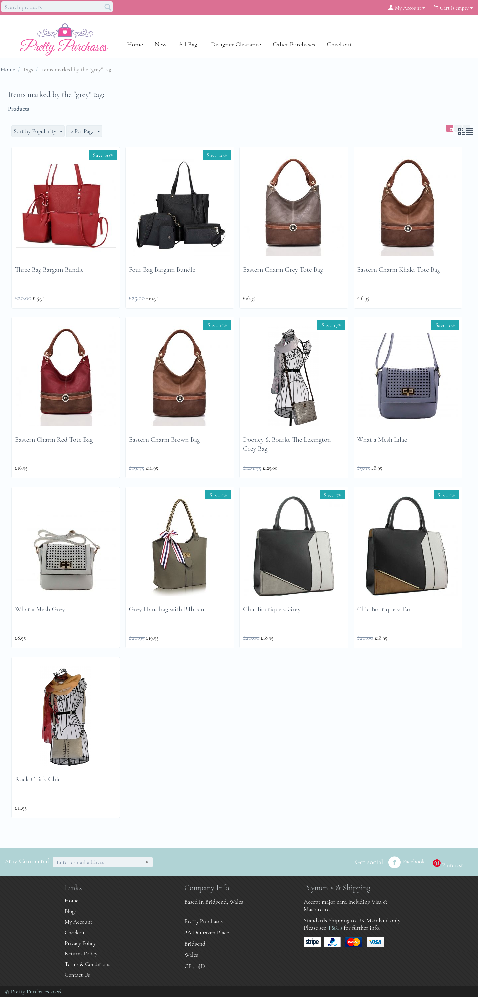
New (161, 44)
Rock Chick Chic (38, 779)
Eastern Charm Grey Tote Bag (283, 269)
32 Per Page (84, 131)
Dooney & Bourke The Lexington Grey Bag (287, 444)
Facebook (406, 862)
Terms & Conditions (87, 964)
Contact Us (77, 974)
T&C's (335, 927)
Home (135, 44)
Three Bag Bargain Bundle (49, 269)
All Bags (188, 44)
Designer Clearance (236, 44)
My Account (78, 921)
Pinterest (448, 864)
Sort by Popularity (38, 131)
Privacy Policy (80, 943)
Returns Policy (81, 953)
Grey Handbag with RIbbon (166, 609)
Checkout (339, 44)
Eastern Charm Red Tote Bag (54, 439)
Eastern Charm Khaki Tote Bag (398, 269)
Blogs (70, 911)
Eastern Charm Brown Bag (164, 439)
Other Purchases (294, 44)
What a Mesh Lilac (382, 439)
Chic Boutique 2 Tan (384, 609)
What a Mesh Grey (40, 609)
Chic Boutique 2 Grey (272, 609)
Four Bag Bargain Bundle (162, 269)
